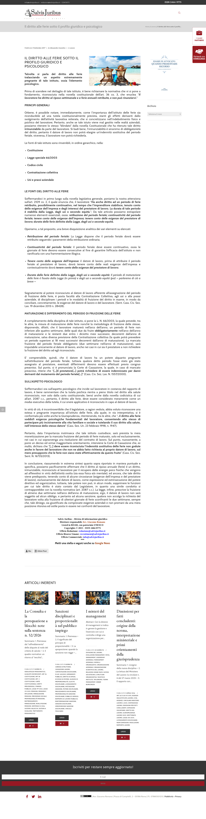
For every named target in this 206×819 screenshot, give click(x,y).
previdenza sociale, (39, 696)
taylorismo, (98, 679)
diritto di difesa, (69, 677)
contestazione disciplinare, (66, 672)
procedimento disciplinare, (65, 691)
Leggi (31, 720)
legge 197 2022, (37, 689)
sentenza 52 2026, (38, 706)
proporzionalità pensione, (35, 699)
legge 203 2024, (128, 718)
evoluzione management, (95, 655)
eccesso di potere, (62, 679)
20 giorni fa (99, 650)
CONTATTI (66, 2)
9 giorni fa (37, 669)
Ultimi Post (42, 551)
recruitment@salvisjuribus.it (94, 534)
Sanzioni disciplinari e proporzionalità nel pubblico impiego (66, 621)
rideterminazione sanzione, (65, 701)
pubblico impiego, (72, 696)
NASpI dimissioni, (123, 722)
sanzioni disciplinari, (63, 704)
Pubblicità (169, 796)
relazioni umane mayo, (94, 672)
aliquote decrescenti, (33, 674)
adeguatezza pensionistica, (35, 672)
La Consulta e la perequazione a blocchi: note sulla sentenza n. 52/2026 (36, 623)
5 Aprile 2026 (130, 693)
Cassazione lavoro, (62, 669)
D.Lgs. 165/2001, (60, 674)
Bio (29, 551)
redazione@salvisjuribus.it (50, 2)
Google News (102, 543)
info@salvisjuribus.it (32, 2)
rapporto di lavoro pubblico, (66, 699)
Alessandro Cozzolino (58, 48)
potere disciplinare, (70, 689)
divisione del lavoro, (94, 652)
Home (147, 27)
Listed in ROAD (70, 525)
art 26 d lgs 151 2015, (124, 695)
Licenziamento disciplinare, (127, 720)
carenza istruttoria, (63, 667)
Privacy (178, 796)
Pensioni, (34, 691)
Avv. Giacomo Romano (94, 522)
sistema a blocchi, (31, 708)
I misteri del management (96, 613)
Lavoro (153, 27)
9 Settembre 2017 (39, 48)
